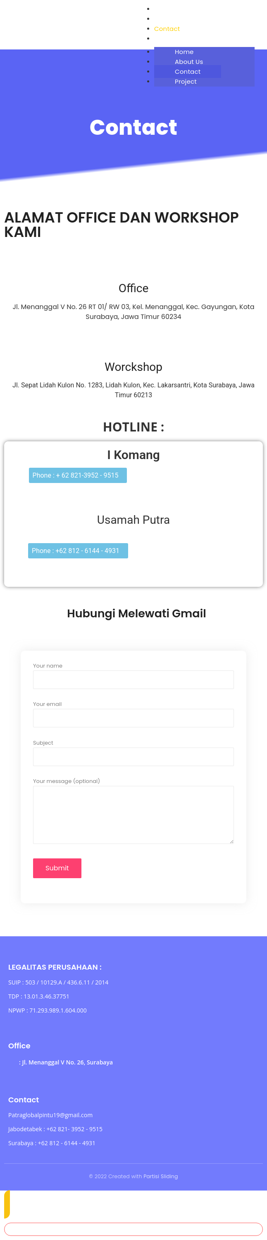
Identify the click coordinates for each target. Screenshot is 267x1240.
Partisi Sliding (160, 1176)
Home (163, 9)
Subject (133, 750)
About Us (168, 18)
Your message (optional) (133, 814)
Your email (133, 711)
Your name (133, 673)
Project (165, 38)
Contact (167, 28)
